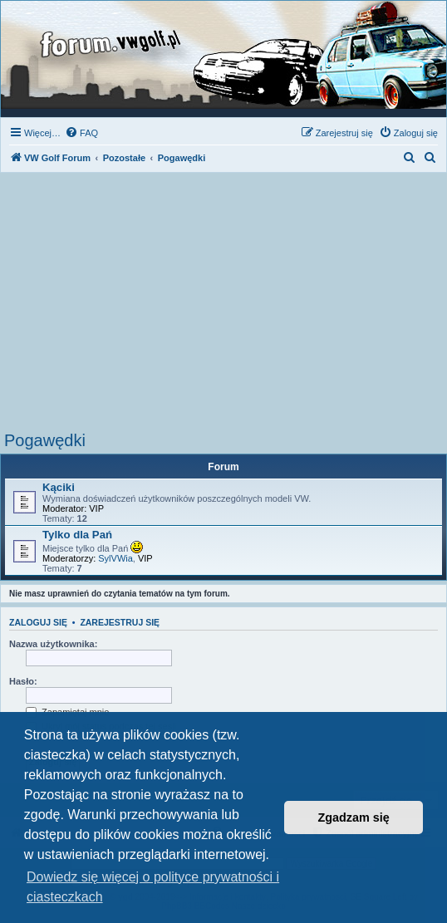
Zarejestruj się (120, 622)
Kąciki (58, 487)
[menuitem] (81, 133)
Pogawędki (45, 440)
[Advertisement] (223, 306)
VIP (96, 508)
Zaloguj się (38, 622)
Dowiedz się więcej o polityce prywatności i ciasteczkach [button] (153, 887)
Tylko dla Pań (77, 534)
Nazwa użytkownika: (53, 644)
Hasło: (23, 681)
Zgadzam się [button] (354, 817)
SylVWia (115, 558)
